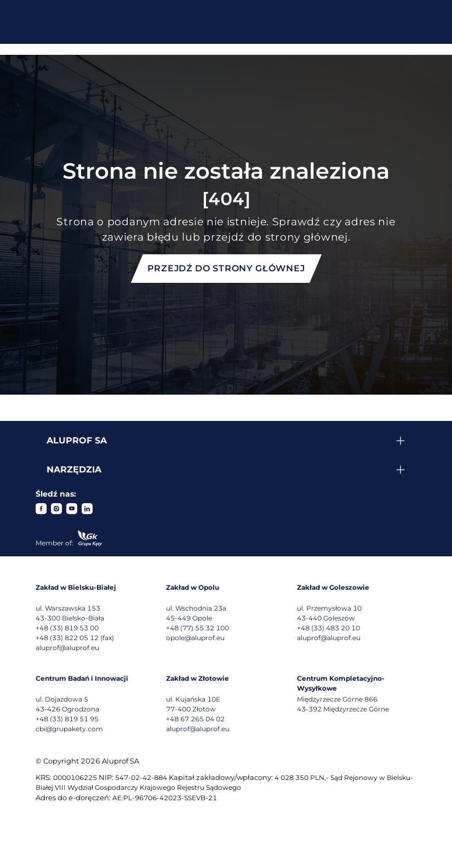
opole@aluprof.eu (195, 638)
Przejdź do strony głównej (226, 268)
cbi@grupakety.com (69, 729)
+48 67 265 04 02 (195, 719)
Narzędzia (74, 469)
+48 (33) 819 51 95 (67, 719)
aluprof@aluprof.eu (67, 647)
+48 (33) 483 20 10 (328, 628)
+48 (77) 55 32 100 (197, 628)
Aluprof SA (77, 440)
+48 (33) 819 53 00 (67, 628)
